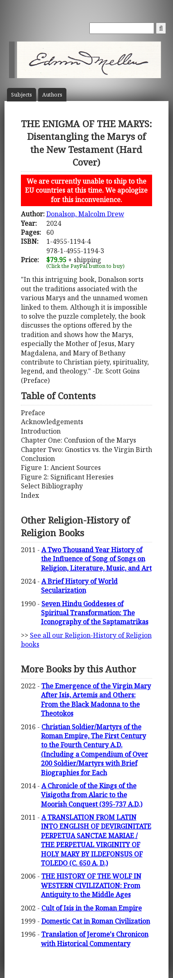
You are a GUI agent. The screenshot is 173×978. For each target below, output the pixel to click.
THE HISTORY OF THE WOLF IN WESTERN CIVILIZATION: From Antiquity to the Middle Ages (91, 885)
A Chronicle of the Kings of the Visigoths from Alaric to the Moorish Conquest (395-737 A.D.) (91, 795)
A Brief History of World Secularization (79, 586)
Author (52, 94)
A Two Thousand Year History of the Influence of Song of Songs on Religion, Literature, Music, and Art (96, 559)
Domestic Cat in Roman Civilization (95, 921)
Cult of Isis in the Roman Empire (91, 908)
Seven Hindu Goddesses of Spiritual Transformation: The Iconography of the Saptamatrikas (94, 613)
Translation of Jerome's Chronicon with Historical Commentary (94, 939)
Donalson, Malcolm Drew (85, 213)
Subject (21, 94)
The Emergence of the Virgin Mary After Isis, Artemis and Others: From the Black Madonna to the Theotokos (96, 699)
